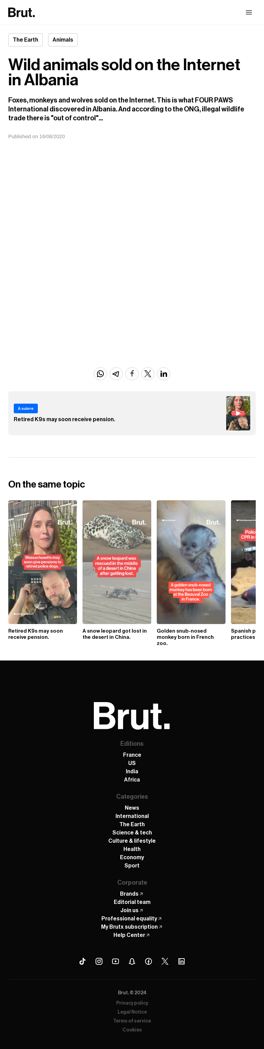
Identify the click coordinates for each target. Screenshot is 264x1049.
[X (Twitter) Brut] (165, 961)
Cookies (132, 1030)
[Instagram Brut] (99, 961)
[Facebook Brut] (148, 961)
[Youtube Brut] (115, 961)
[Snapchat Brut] (132, 961)
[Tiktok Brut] (82, 961)
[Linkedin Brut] (181, 961)
